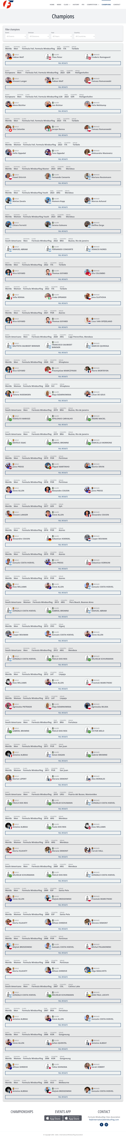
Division (31, 33)
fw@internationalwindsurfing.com (104, 1119)
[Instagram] (106, 1124)
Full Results (63, 63)
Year (52, 33)
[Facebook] (101, 1124)
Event (7, 33)
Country (77, 33)
